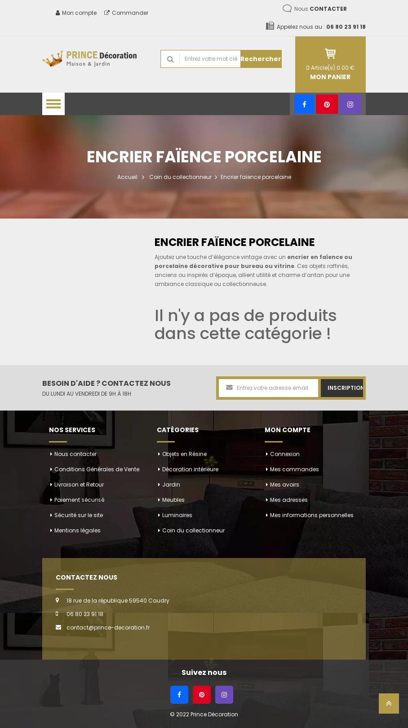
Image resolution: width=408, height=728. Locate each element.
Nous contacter (75, 454)
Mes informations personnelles (312, 515)
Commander (126, 13)
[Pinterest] (327, 104)
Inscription (345, 388)
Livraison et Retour (79, 484)
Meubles (173, 500)
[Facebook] (304, 104)
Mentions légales (77, 530)
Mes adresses (289, 500)
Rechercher (260, 58)
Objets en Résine (184, 454)
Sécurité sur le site (78, 515)
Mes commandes (294, 469)
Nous (320, 9)
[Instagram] (350, 104)
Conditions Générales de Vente (96, 469)
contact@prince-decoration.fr (108, 627)
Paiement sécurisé (79, 500)
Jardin (171, 484)
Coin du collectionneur (180, 177)
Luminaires (177, 515)
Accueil (127, 177)
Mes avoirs (284, 484)
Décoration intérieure (190, 469)
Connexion (285, 454)
